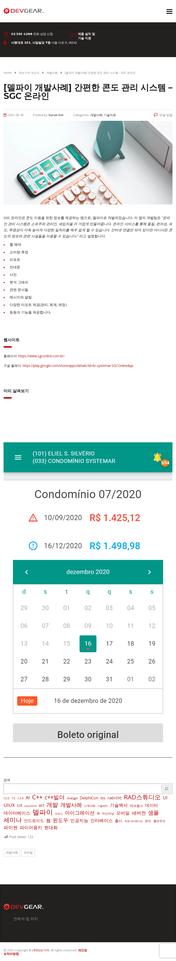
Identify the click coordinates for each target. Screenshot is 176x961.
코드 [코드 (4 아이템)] (148, 821)
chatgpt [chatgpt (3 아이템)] (72, 798)
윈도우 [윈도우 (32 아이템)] (60, 820)
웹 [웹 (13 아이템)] (48, 820)
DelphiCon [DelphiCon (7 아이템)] (89, 797)
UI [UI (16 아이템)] (165, 798)
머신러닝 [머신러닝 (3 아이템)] (108, 813)
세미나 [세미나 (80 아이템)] (13, 820)
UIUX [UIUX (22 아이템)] (9, 805)
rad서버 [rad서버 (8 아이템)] (115, 797)
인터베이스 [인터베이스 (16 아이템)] (101, 820)
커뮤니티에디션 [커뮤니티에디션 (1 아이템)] (133, 821)
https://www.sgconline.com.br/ (41, 356)
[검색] (166, 789)
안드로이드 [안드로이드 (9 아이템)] (34, 820)
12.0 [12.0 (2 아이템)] (6, 798)
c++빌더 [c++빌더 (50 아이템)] (55, 797)
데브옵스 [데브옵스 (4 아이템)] (136, 805)
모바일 (28, 852)
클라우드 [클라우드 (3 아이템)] (159, 821)
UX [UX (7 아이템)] (19, 805)
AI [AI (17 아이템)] (28, 798)
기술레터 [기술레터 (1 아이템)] (102, 806)
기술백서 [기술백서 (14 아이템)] (119, 805)
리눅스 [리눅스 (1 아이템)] (59, 813)
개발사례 (12, 852)
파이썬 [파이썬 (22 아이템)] (11, 827)
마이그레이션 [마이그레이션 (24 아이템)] (80, 813)
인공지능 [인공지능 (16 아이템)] (79, 820)
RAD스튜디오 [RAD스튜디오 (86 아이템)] (142, 797)
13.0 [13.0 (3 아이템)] (20, 798)
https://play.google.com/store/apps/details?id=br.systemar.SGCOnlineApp (78, 365)
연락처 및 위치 (25, 918)
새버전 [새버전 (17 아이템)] (139, 813)
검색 (7, 780)
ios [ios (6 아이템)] (102, 797)
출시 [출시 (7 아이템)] (118, 820)
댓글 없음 (163, 115)
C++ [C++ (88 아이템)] (37, 797)
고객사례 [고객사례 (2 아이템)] (89, 806)
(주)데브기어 (40, 950)
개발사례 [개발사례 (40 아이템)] (71, 805)
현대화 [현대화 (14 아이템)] (51, 827)
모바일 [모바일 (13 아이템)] (123, 813)
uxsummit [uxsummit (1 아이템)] (30, 806)
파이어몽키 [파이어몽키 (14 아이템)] (31, 827)
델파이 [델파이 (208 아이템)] (42, 812)
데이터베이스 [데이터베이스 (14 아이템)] (17, 813)
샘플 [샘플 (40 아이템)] (153, 813)
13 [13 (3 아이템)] (13, 798)
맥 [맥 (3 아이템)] (98, 813)
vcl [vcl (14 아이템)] (41, 805)
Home (8, 73)
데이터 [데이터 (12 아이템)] (151, 805)
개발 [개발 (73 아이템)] (52, 804)
